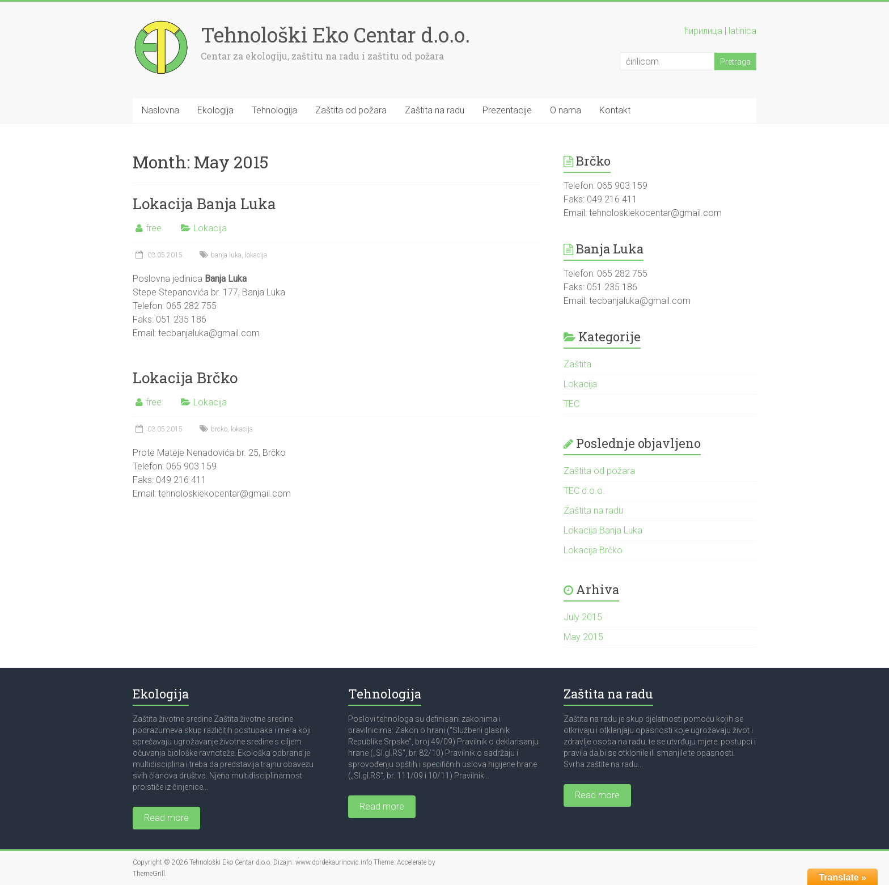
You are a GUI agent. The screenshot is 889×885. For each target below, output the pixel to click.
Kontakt (614, 110)
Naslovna (160, 110)
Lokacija (210, 228)
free (154, 228)
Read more (166, 817)
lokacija (256, 255)
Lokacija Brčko (185, 377)
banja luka (226, 255)
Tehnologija (274, 110)
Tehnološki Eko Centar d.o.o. (335, 34)
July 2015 (583, 617)
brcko (219, 429)
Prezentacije (507, 110)
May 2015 (583, 637)
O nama (565, 110)
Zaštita (577, 364)
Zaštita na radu (434, 110)
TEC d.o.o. (584, 490)
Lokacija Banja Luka (204, 203)
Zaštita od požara (351, 110)
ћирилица (703, 31)
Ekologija (215, 110)
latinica (742, 31)
